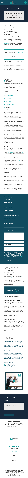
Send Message (8, 260)
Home (14, 455)
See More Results (9, 414)
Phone (6, 238)
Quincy (22, 152)
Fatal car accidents (8, 93)
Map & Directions (14, 451)
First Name (6, 233)
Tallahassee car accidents (13, 181)
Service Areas (14, 460)
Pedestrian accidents (8, 103)
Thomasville (18, 160)
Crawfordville (10, 152)
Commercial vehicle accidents (9, 104)
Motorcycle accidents (8, 96)
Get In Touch (14, 431)
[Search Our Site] (22, 465)
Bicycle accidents (8, 101)
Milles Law (6, 36)
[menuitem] (13, 199)
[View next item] (6, 411)
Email (5, 241)
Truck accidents (7, 99)
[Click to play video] (14, 381)
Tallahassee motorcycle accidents (14, 183)
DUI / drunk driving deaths (9, 95)
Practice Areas (14, 458)
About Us (14, 457)
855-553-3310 (14, 444)
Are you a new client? (8, 244)
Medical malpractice (8, 98)
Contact (14, 461)
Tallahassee (12, 151)
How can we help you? (8, 247)
